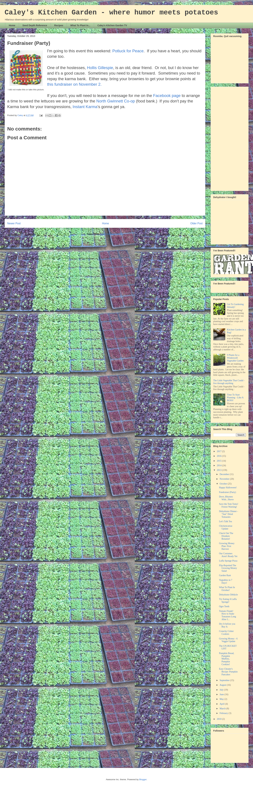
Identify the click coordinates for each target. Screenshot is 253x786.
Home (12, 25)
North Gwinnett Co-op (115, 101)
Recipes (58, 25)
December (225, 474)
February (224, 713)
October (224, 483)
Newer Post (14, 223)
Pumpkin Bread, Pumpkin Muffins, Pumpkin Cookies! (226, 659)
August (223, 685)
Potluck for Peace (128, 51)
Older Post (196, 223)
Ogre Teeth (224, 606)
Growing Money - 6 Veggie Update (228, 640)
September (225, 680)
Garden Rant (225, 575)
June (222, 694)
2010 (219, 719)
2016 (219, 456)
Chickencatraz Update (225, 527)
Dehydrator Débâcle (228, 594)
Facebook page (167, 95)
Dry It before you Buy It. (227, 625)
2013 (219, 470)
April (222, 704)
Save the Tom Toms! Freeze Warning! (228, 505)
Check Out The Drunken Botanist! (226, 536)
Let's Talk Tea (225, 521)
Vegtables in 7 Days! (225, 581)
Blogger (143, 779)
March (223, 708)
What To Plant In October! (227, 588)
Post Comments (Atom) (111, 234)
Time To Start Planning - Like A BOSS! (235, 397)
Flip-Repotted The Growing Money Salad (228, 568)
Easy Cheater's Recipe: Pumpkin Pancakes (228, 672)
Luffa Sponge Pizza (228, 561)
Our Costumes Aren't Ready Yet (228, 555)
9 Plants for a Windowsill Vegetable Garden (235, 358)
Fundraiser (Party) (227, 492)
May (222, 699)
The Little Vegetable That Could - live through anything (229, 382)
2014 (219, 465)
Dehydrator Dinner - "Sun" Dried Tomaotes (228, 514)
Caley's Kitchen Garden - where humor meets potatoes (111, 13)
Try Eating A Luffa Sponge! (228, 600)
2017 (219, 451)
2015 (219, 461)
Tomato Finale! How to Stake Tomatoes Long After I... (227, 615)
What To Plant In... (80, 25)
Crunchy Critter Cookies (226, 632)
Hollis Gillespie (100, 67)
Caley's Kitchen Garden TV (112, 25)
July (222, 690)
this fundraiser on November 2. (74, 84)
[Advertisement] (226, 138)
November (225, 479)
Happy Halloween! (228, 487)
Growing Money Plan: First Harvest (226, 546)
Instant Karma (85, 106)
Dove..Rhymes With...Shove (226, 498)
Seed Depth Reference (34, 25)
